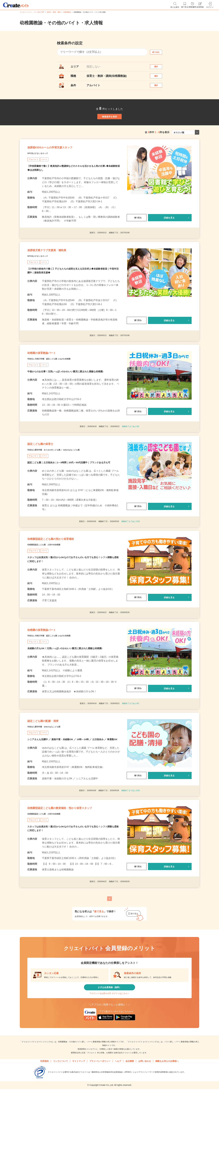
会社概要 (129, 1141)
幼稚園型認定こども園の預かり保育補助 (63, 581)
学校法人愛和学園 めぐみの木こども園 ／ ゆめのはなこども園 (66, 487)
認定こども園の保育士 (47, 480)
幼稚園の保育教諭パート (49, 383)
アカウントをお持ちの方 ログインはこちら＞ (109, 1070)
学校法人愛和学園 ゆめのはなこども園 (52, 782)
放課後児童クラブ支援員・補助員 (57, 274)
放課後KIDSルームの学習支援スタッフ (62, 166)
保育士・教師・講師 (54, 12)
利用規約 (44, 1141)
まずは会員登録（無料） (109, 1061)
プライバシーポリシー (100, 1141)
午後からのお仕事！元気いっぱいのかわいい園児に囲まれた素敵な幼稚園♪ (68, 404)
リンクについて (60, 1141)
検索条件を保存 (109, 128)
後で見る (136, 238)
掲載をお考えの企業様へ (167, 1141)
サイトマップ (78, 1141)
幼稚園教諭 (67, 12)
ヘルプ (118, 1141)
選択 (158, 68)
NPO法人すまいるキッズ (42, 173)
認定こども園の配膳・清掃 (51, 775)
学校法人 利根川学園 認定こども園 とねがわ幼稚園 (59, 390)
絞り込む (159, 52)
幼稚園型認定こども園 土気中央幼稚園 (52, 588)
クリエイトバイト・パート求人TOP (32, 12)
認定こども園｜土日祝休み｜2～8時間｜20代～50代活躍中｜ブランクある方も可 (71, 501)
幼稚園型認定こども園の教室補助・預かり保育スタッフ (73, 875)
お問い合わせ (144, 1141)
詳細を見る (169, 238)
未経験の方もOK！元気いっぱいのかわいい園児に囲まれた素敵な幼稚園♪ (67, 699)
